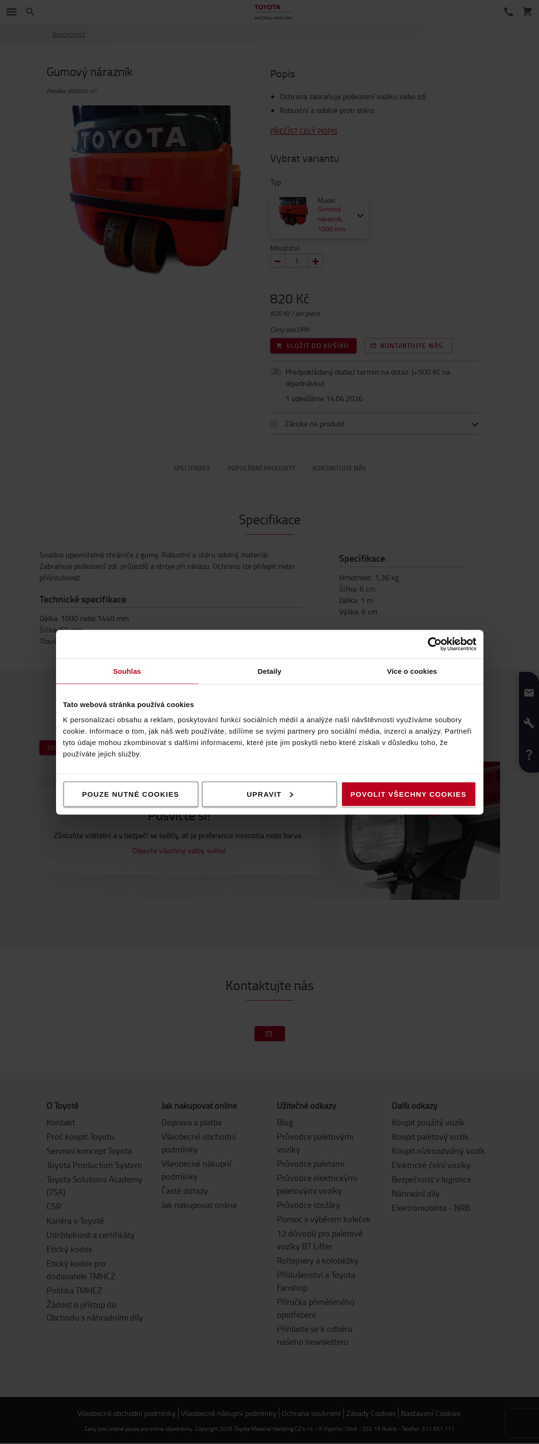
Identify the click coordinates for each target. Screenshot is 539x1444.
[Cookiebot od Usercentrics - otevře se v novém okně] (434, 644)
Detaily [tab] (270, 671)
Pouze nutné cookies (131, 794)
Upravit (270, 794)
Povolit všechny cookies (408, 794)
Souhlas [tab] (127, 671)
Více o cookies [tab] (412, 671)
